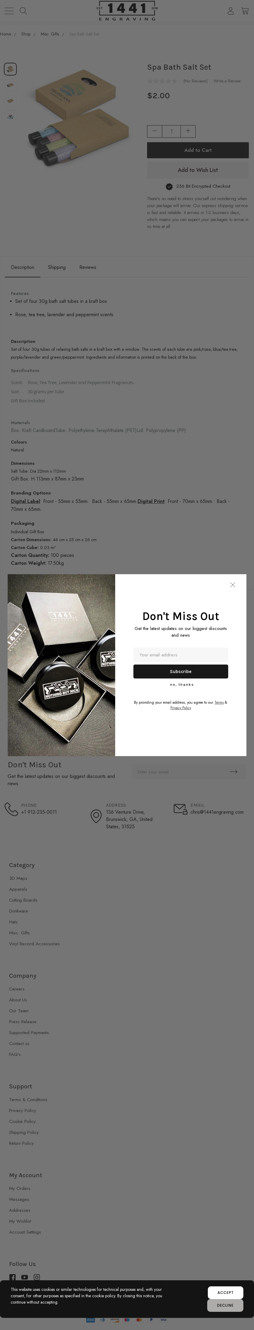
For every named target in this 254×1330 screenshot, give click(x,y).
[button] (232, 584)
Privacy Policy (180, 708)
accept (226, 1292)
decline (225, 1305)
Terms (219, 702)
